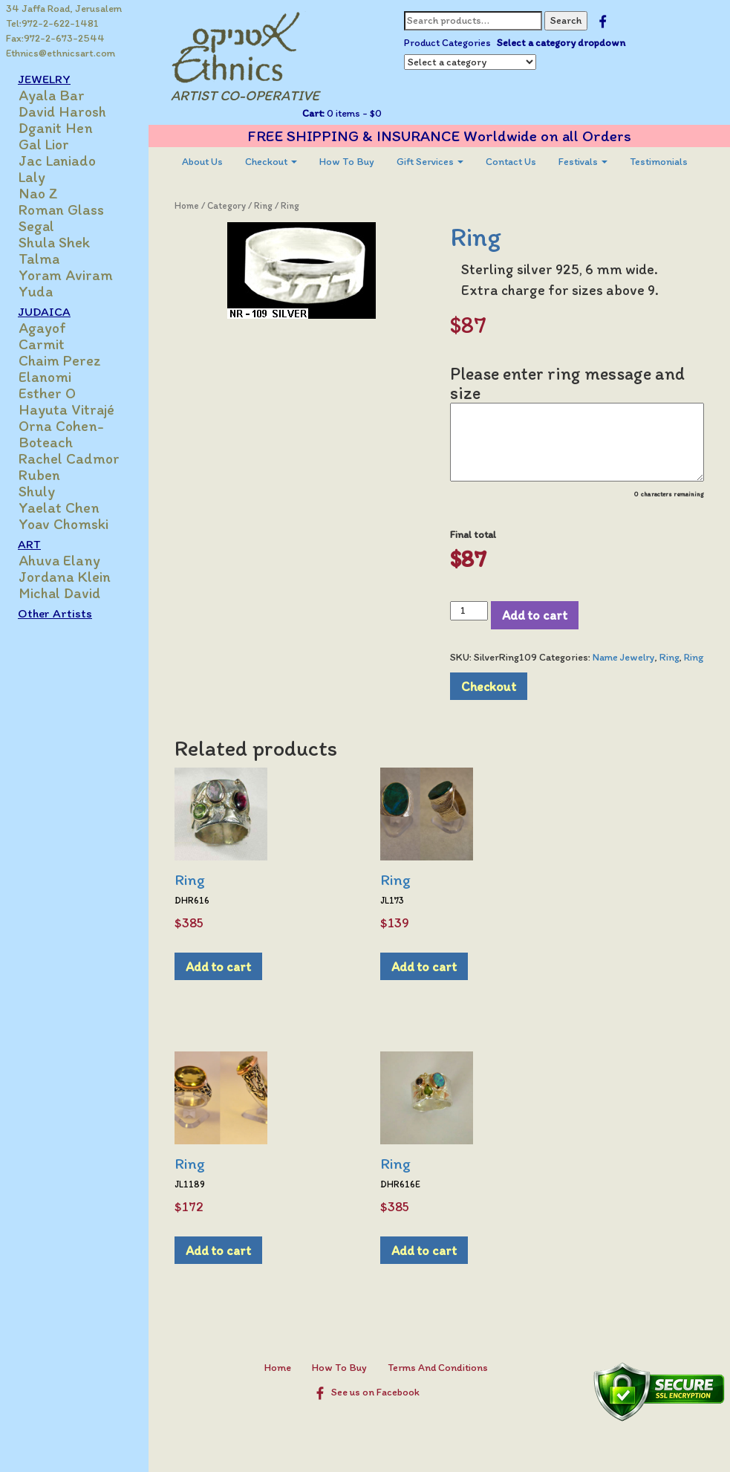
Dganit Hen (56, 128)
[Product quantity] (469, 610)
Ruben (39, 475)
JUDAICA (44, 311)
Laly (32, 177)
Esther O (47, 393)
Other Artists (55, 613)
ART (29, 543)
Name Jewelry (624, 657)
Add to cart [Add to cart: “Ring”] (218, 966)
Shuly (37, 491)
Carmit (42, 344)
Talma (39, 258)
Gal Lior (44, 144)
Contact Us (511, 161)
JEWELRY (44, 78)
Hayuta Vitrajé (66, 409)
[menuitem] (202, 162)
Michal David (59, 593)
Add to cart (534, 615)
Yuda (36, 291)
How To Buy (346, 161)
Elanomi (45, 377)
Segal (36, 226)
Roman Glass (61, 209)
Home (187, 205)
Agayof (42, 328)
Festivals (582, 161)
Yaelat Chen (59, 507)
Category (226, 205)
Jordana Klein (65, 576)
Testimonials (659, 161)
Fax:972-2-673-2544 (55, 38)
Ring (263, 205)
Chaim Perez (60, 360)
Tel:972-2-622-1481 (52, 23)
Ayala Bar (52, 95)
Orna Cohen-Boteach (61, 434)
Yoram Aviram (66, 275)
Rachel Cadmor (69, 458)
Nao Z (38, 193)
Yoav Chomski (63, 524)
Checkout (271, 161)
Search (565, 20)
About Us (202, 161)
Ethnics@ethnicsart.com (60, 53)
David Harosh (62, 111)
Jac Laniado (57, 160)
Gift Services (430, 161)
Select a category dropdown (561, 42)
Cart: (313, 113)
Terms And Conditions (438, 1367)
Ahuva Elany (59, 560)
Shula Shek (54, 242)
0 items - (353, 113)
